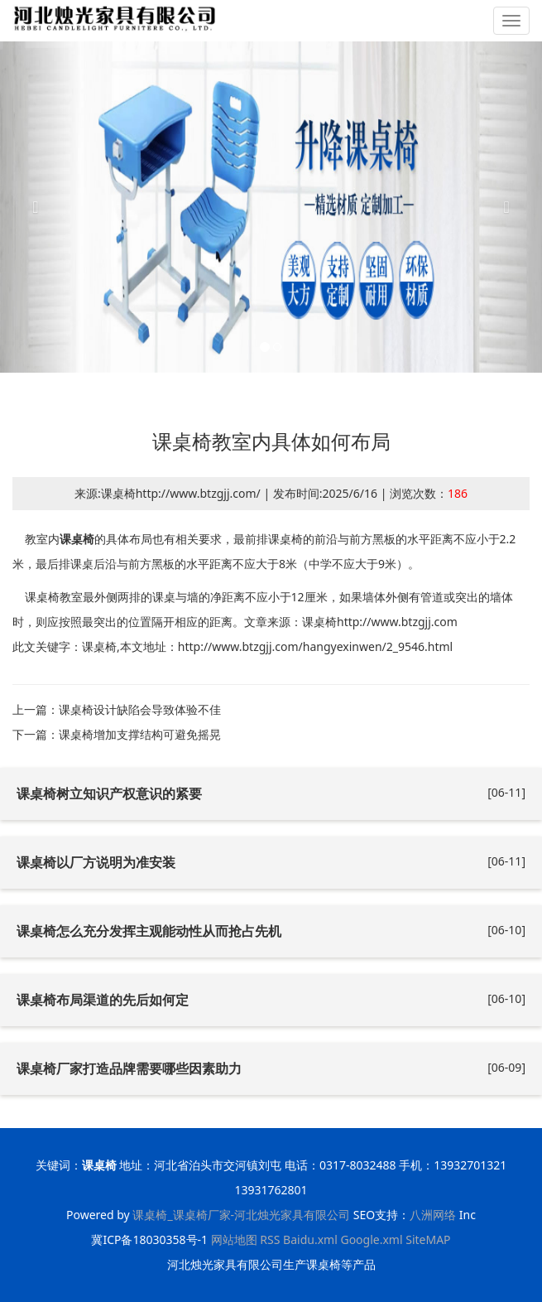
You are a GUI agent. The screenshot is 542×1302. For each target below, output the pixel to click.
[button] (40, 207)
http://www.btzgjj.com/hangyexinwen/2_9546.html (315, 646)
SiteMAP (427, 1239)
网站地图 (234, 1239)
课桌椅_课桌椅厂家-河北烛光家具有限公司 (241, 1214)
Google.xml (371, 1239)
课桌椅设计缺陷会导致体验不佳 (140, 709)
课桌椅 (77, 539)
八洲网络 (433, 1214)
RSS (270, 1239)
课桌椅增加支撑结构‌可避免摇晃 (140, 734)
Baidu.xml (310, 1239)
